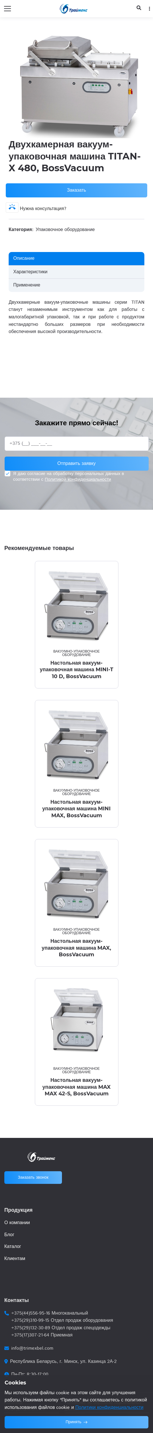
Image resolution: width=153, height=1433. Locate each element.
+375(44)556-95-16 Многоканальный (49, 1313)
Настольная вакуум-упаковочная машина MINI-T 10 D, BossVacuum (76, 670)
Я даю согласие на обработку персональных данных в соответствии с (68, 476)
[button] (139, 34)
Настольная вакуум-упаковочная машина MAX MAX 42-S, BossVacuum (76, 1087)
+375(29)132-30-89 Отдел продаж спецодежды (60, 1328)
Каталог (12, 1246)
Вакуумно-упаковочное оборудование (76, 653)
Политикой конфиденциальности (78, 479)
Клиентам (14, 1258)
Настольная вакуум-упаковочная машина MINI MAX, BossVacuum (76, 809)
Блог (9, 1235)
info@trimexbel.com (32, 1348)
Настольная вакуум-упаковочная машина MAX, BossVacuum (77, 948)
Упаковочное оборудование (65, 229)
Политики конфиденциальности (109, 1407)
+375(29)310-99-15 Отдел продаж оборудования (62, 1320)
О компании (17, 1223)
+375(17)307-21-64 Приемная (42, 1335)
